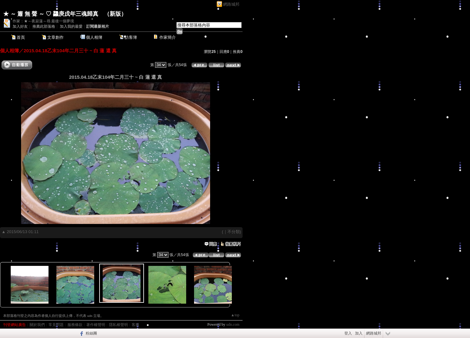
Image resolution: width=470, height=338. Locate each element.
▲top (235, 315)
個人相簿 (94, 37)
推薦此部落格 (43, 26)
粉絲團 (91, 333)
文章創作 (55, 37)
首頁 (21, 37)
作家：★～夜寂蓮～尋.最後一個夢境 (43, 21)
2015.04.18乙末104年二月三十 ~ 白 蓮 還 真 (70, 50)
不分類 (233, 231)
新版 (115, 14)
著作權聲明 (95, 325)
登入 (348, 333)
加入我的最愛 (71, 26)
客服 (135, 325)
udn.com (232, 324)
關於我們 (37, 325)
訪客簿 (131, 37)
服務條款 (75, 325)
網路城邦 (231, 4)
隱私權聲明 (118, 325)
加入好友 (20, 26)
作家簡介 (167, 37)
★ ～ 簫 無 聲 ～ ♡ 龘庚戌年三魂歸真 (50, 14)
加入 (359, 333)
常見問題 (56, 325)
